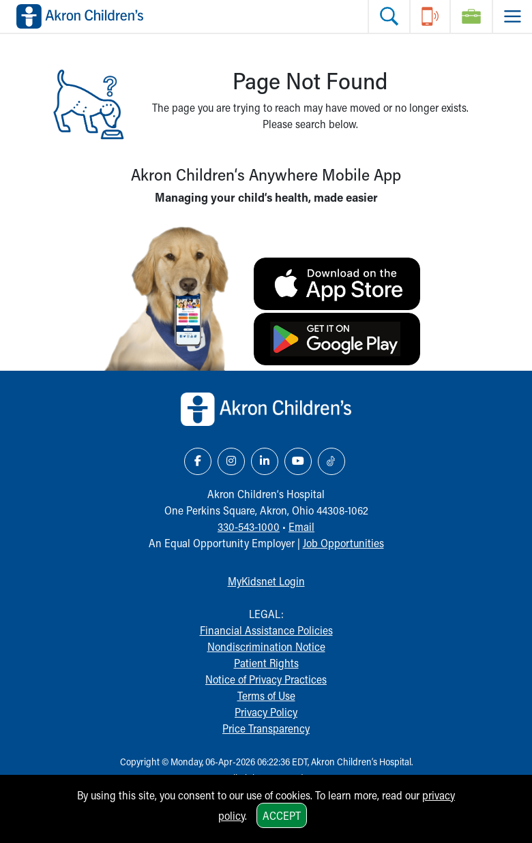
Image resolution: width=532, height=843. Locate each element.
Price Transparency (266, 728)
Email (301, 526)
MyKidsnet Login (266, 581)
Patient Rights (266, 663)
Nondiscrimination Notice (266, 646)
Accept (282, 815)
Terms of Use (266, 695)
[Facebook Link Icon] (197, 461)
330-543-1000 (249, 526)
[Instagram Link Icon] (231, 461)
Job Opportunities (343, 543)
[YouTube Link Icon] (298, 461)
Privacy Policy (266, 712)
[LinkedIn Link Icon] (264, 461)
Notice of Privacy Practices (266, 679)
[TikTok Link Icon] (331, 461)
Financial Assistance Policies (266, 630)
